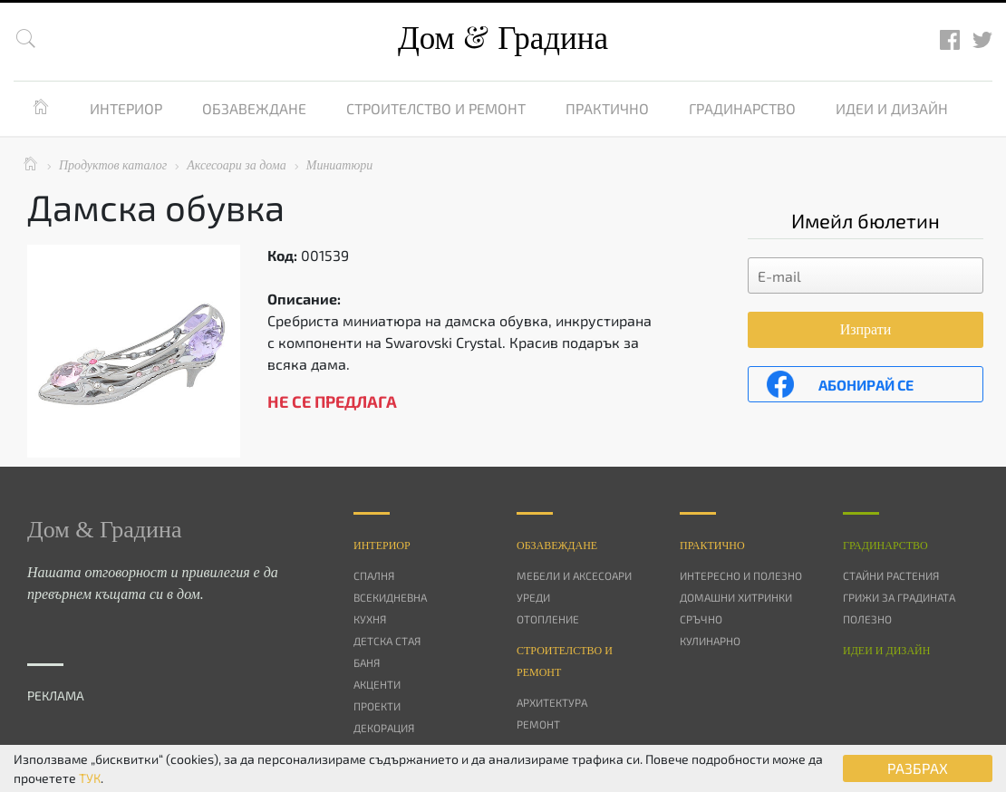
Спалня (373, 575)
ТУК (90, 778)
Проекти (377, 706)
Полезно (867, 619)
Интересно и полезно (741, 575)
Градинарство (742, 108)
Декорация (383, 727)
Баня (366, 662)
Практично (607, 108)
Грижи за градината (899, 597)
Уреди (533, 597)
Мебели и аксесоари (574, 575)
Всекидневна (390, 597)
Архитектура (552, 702)
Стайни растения (891, 575)
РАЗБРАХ (917, 768)
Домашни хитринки (736, 597)
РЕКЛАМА (55, 695)
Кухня (369, 619)
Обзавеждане (254, 108)
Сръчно (701, 619)
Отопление (548, 619)
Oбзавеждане (557, 545)
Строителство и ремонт (436, 108)
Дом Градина (503, 38)
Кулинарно (710, 640)
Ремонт (538, 724)
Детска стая (387, 640)
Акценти (377, 684)
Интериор (126, 108)
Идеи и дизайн (892, 108)
